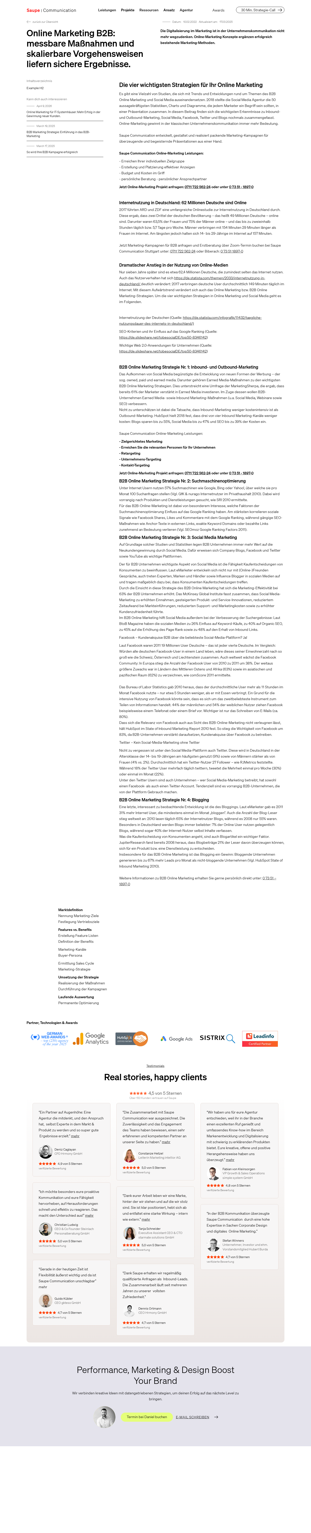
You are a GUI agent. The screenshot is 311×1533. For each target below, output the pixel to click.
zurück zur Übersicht (45, 22)
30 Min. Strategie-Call (258, 10)
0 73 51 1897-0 (232, 251)
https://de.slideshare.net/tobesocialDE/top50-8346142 (163, 337)
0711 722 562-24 (183, 251)
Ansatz (169, 10)
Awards (218, 10)
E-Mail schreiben (192, 1417)
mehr (75, 1136)
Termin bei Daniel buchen (147, 1416)
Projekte (127, 10)
